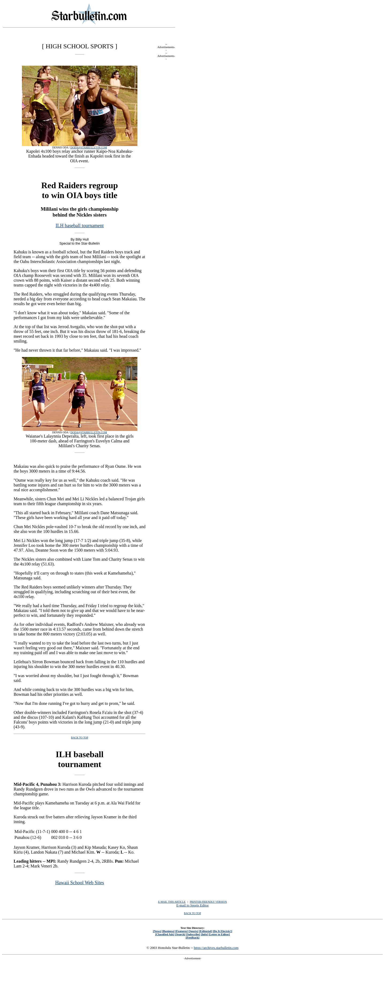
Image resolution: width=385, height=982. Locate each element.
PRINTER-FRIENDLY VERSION (208, 901)
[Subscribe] (193, 934)
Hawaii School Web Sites (79, 882)
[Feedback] (192, 937)
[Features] (181, 931)
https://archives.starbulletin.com (216, 948)
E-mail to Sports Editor (192, 905)
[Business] (168, 931)
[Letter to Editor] (219, 934)
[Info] (204, 934)
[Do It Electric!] (222, 931)
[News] (157, 931)
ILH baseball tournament (80, 225)
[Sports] (193, 931)
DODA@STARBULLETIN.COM (88, 147)
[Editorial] (205, 931)
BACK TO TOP (192, 913)
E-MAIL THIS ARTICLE (172, 901)
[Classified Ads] (164, 934)
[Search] (180, 934)
